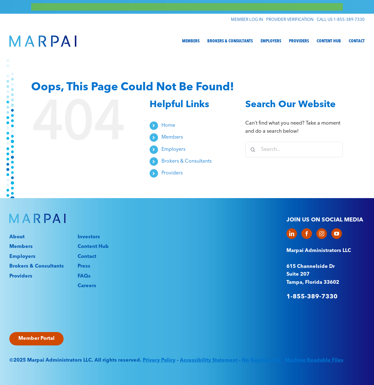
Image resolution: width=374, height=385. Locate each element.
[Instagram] (321, 233)
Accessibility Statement (208, 360)
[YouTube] (336, 233)
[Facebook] (306, 233)
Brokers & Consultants (186, 161)
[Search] (253, 149)
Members (172, 137)
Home (168, 125)
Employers (173, 149)
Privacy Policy (159, 360)
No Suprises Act (261, 360)
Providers (172, 173)
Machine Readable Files (314, 360)
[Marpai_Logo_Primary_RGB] (42, 38)
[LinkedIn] (291, 233)
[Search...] (294, 149)
